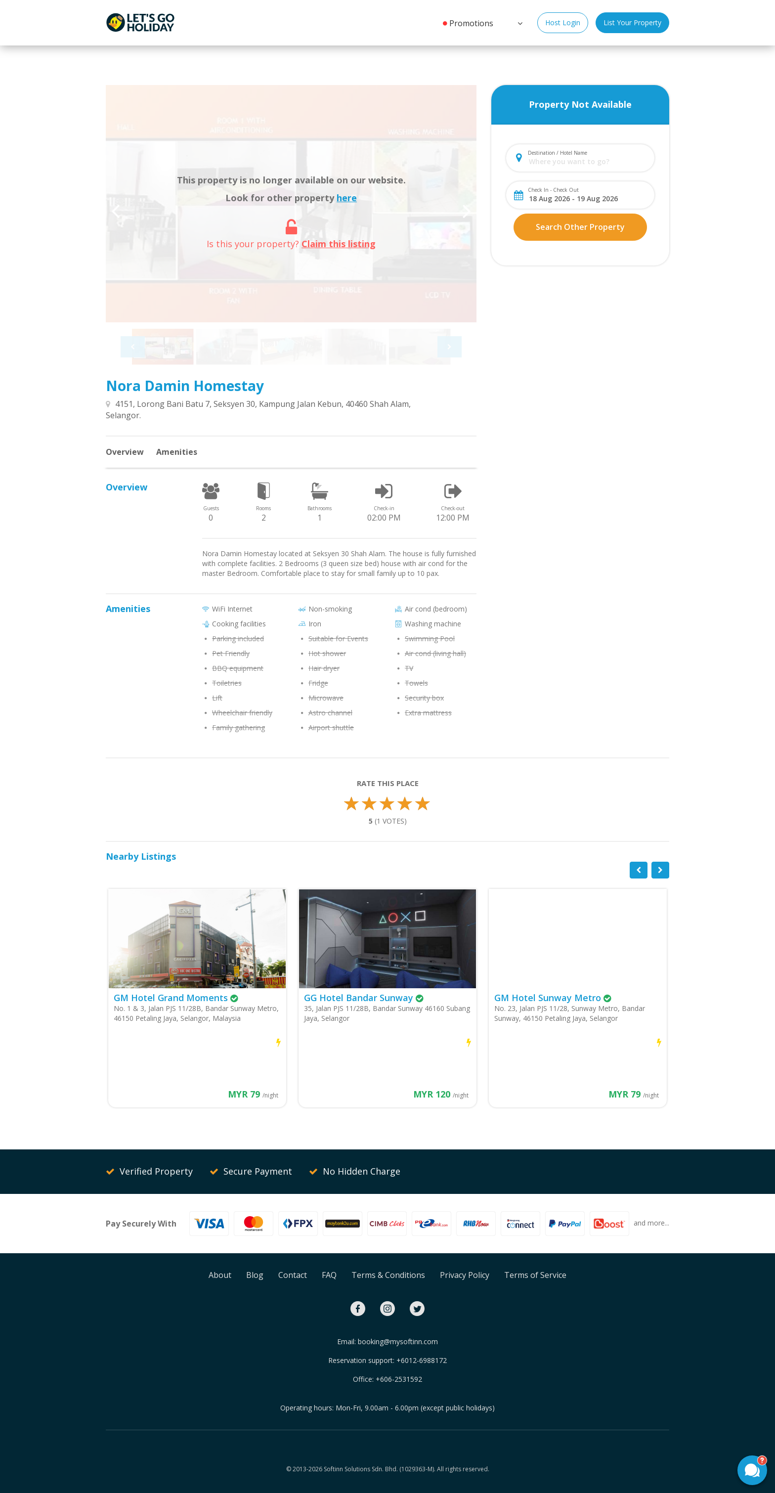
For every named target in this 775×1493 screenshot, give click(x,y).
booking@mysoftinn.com (398, 1341)
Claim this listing (338, 244)
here (347, 198)
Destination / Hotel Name (557, 152)
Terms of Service (535, 1275)
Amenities (176, 451)
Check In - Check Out (553, 189)
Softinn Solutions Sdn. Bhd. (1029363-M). (379, 1469)
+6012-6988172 (421, 1360)
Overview (125, 451)
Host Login (562, 22)
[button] (519, 22)
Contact (292, 1275)
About (220, 1275)
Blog (254, 1275)
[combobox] (588, 161)
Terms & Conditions (388, 1275)
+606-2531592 (399, 1379)
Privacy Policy (464, 1275)
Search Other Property (580, 226)
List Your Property (632, 22)
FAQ (329, 1275)
